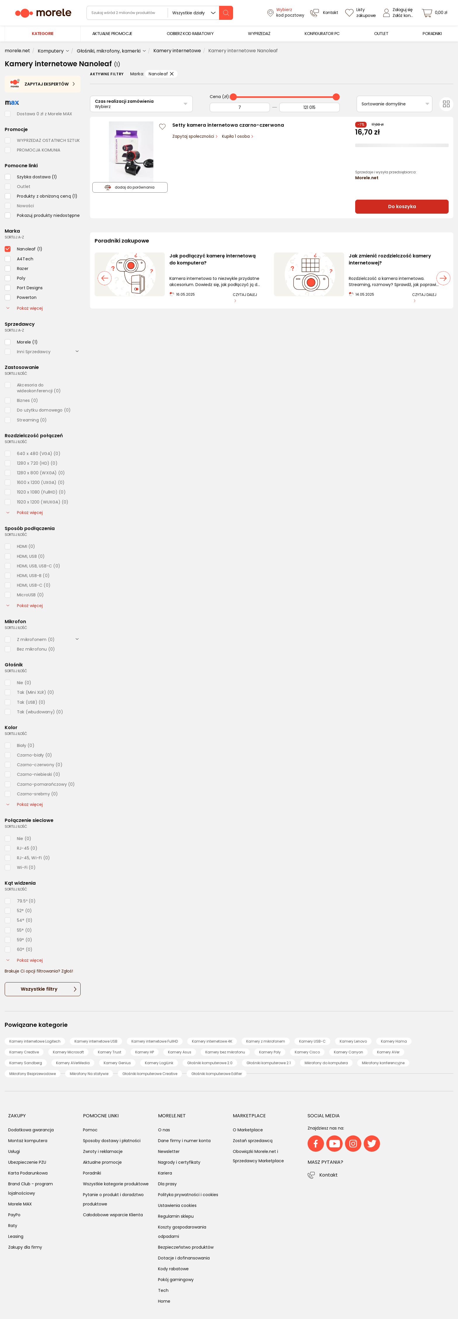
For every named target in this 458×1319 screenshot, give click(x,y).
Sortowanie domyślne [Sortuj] (384, 104)
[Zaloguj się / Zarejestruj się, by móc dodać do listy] (162, 126)
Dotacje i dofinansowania (184, 1258)
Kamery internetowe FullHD (154, 1041)
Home (164, 1301)
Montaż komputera (27, 1141)
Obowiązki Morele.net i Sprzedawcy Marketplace (258, 1156)
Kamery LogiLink (159, 1062)
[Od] (240, 107)
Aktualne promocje (102, 1162)
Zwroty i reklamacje (103, 1151)
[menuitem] (112, 33)
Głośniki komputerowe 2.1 (269, 1062)
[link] (112, 33)
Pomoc (90, 1130)
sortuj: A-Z (14, 237)
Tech (163, 1290)
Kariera (165, 1173)
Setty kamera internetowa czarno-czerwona (228, 125)
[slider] (233, 96)
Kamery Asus (179, 1052)
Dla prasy (167, 1184)
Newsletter (169, 1151)
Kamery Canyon (348, 1052)
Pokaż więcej (24, 308)
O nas (164, 1130)
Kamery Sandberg (25, 1062)
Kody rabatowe (173, 1269)
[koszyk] (436, 13)
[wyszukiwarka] (159, 13)
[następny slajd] (443, 278)
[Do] (309, 107)
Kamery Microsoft (68, 1052)
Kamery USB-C (312, 1041)
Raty (12, 1226)
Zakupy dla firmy (25, 1247)
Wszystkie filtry (39, 989)
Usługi (14, 1151)
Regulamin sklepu (176, 1216)
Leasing (15, 1236)
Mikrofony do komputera (326, 1062)
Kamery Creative (24, 1052)
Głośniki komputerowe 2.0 (210, 1062)
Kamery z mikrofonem (265, 1041)
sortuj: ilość (16, 373)
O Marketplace (248, 1130)
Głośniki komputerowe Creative (149, 1073)
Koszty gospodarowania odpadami (182, 1231)
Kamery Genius (117, 1062)
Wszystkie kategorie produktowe (116, 1184)
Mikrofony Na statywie (89, 1073)
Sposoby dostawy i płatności (111, 1141)
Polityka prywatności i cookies (188, 1195)
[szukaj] (226, 13)
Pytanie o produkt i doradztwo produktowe (113, 1199)
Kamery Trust (109, 1052)
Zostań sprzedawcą (253, 1141)
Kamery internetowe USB (95, 1041)
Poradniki (92, 1173)
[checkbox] (31, 177)
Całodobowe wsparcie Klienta (113, 1215)
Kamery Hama (394, 1041)
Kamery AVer (388, 1052)
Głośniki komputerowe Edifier (216, 1073)
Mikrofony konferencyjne (383, 1062)
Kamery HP (144, 1052)
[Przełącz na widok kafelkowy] (446, 104)
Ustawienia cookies (177, 1205)
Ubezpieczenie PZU (27, 1162)
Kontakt (328, 1175)
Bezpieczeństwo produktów (186, 1247)
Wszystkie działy (188, 13)
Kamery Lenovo (353, 1041)
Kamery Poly (270, 1052)
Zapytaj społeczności (193, 136)
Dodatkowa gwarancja (31, 1130)
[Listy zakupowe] (361, 13)
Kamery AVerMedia (73, 1062)
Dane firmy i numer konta (184, 1141)
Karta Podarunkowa (28, 1173)
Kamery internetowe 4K (212, 1041)
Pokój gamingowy (176, 1280)
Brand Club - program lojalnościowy (30, 1188)
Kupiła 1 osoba (236, 136)
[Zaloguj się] (399, 13)
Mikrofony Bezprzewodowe (32, 1073)
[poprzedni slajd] (105, 278)
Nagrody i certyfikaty (179, 1162)
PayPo (14, 1215)
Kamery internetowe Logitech (34, 1041)
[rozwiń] (77, 351)
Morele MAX (20, 1204)
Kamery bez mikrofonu (225, 1052)
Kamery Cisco (307, 1052)
